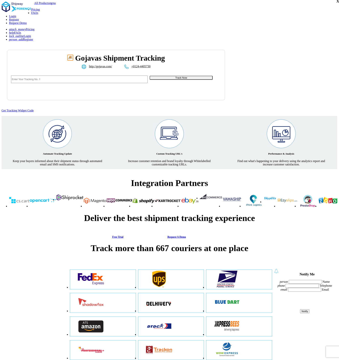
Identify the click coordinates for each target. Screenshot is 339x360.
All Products (41, 3)
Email (325, 289)
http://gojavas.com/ (100, 66)
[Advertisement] (269, 80)
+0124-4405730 (141, 66)
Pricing (35, 9)
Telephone (326, 285)
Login (12, 16)
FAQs (34, 12)
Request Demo (18, 23)
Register (14, 19)
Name (326, 281)
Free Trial (117, 237)
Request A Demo (176, 237)
